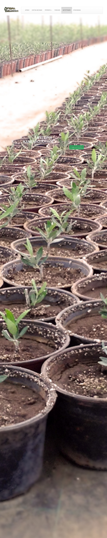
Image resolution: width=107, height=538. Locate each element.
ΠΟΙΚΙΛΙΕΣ (57, 10)
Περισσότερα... (76, 147)
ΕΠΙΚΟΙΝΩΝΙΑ (77, 10)
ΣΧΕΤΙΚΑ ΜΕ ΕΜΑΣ (37, 10)
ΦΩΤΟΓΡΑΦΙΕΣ (67, 10)
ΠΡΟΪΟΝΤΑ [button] (48, 10)
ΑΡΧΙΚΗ (27, 10)
